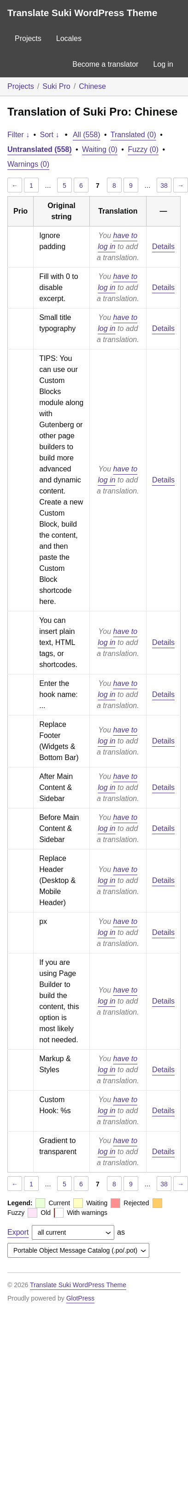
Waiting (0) (100, 149)
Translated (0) (133, 135)
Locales (69, 38)
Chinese (92, 86)
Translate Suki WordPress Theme (82, 12)
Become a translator (105, 64)
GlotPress (80, 1298)
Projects (28, 38)
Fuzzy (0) (143, 149)
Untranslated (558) (39, 149)
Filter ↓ (18, 135)
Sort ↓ (49, 135)
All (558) (86, 135)
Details (163, 246)
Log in (163, 64)
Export (18, 1232)
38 (164, 185)
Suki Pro (56, 86)
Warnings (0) (28, 164)
